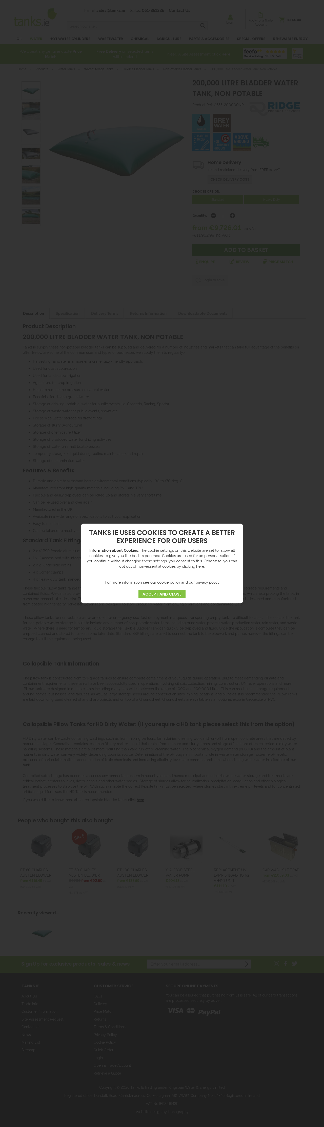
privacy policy (207, 582)
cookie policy (168, 582)
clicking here (193, 566)
